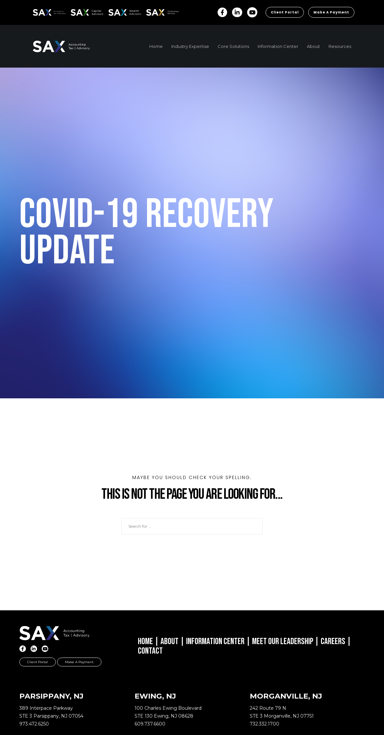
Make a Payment (331, 12)
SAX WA (115, 11)
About (169, 641)
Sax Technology (158, 12)
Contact (150, 651)
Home (145, 641)
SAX (36, 11)
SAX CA (78, 11)
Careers (333, 641)
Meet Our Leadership (282, 641)
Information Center (215, 641)
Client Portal (285, 12)
